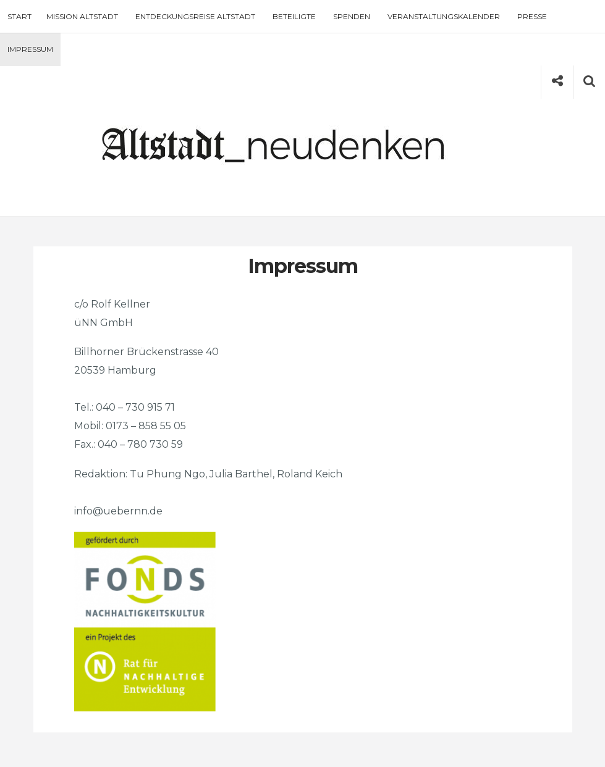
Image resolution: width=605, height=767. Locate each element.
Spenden (351, 16)
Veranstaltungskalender (443, 16)
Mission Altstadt (82, 16)
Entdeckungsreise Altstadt (195, 16)
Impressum (30, 49)
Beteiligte (294, 16)
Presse (532, 16)
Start (19, 16)
